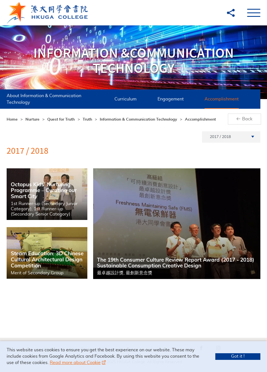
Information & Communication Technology (138, 119)
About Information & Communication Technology (42, 99)
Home (12, 119)
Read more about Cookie (75, 362)
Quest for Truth (61, 119)
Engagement (151, 99)
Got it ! (238, 356)
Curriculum (106, 99)
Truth (87, 119)
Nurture (32, 119)
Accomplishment (195, 99)
